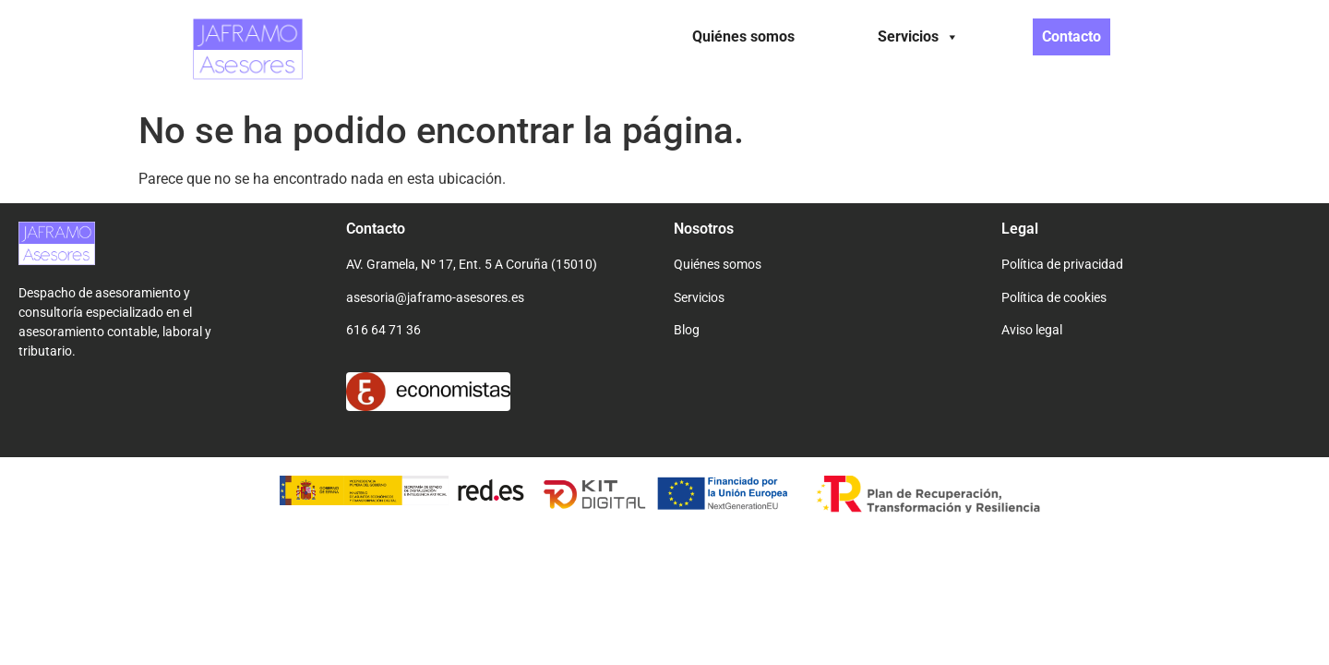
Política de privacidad (1062, 264)
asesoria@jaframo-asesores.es (435, 297)
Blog (687, 329)
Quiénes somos (743, 36)
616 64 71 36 (383, 329)
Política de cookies (1054, 297)
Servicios (918, 36)
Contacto (1071, 36)
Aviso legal (1031, 329)
